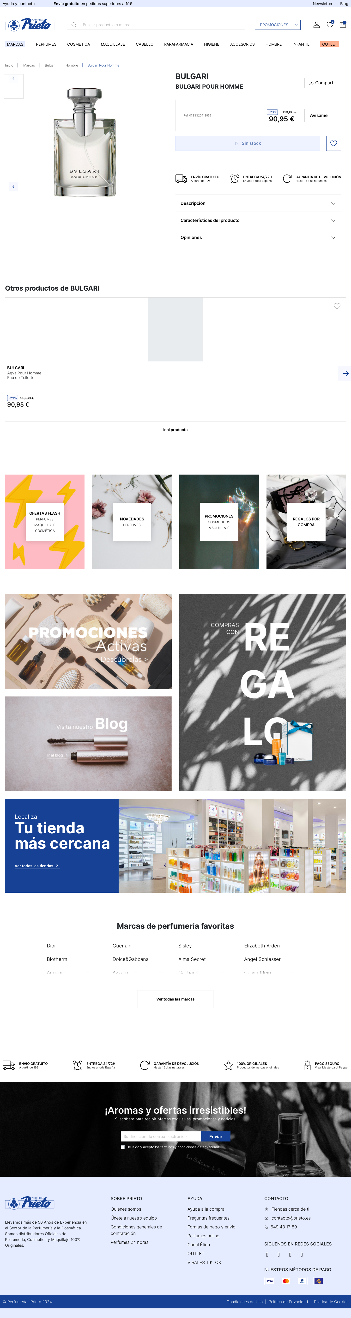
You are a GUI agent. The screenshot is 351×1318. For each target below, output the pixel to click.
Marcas (29, 65)
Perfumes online (203, 1235)
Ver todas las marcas (175, 999)
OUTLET (196, 1253)
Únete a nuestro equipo (134, 1217)
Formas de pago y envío (212, 1226)
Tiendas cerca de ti (290, 1209)
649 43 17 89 (284, 1226)
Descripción (193, 203)
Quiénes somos (126, 1209)
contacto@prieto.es (291, 1217)
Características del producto (210, 220)
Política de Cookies (331, 1301)
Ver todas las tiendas (37, 865)
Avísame (319, 115)
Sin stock (248, 143)
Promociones (279, 24)
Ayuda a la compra (206, 1209)
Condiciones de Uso (245, 1301)
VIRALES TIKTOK (204, 1262)
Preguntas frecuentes (209, 1217)
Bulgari (50, 65)
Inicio (9, 65)
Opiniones (191, 237)
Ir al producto (175, 429)
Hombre (72, 65)
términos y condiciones (178, 1147)
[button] (343, 25)
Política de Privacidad (288, 1301)
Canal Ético (199, 1244)
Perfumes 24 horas (129, 1242)
